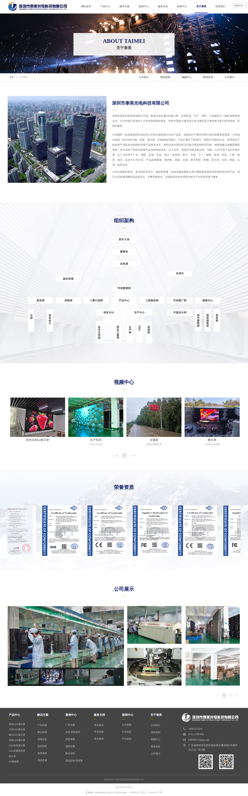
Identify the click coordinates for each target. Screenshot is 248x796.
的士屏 (12, 756)
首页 (11, 77)
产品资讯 (126, 739)
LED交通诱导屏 (17, 751)
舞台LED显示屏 (17, 735)
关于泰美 (23, 77)
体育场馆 (70, 739)
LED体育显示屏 (17, 745)
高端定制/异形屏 (74, 760)
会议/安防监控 (72, 732)
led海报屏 (14, 761)
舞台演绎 (70, 753)
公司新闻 (126, 725)
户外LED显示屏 (17, 729)
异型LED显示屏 (17, 740)
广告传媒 (70, 725)
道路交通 (70, 746)
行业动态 (126, 732)
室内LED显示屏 (17, 724)
